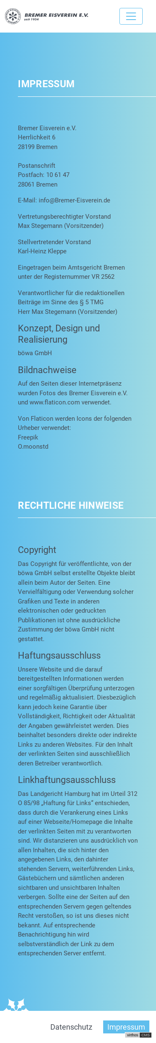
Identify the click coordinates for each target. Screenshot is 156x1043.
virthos (132, 1035)
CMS (145, 1035)
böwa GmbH (35, 353)
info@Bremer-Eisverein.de (74, 200)
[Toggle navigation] (131, 16)
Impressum (126, 1027)
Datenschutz (71, 1027)
